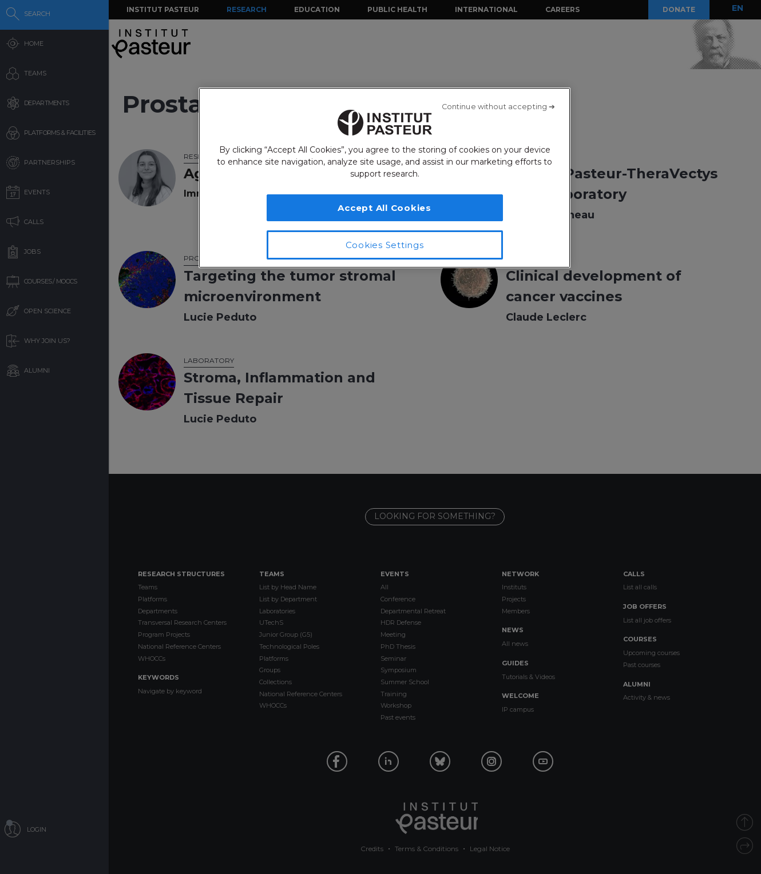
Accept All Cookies (384, 207)
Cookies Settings (385, 245)
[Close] (498, 106)
